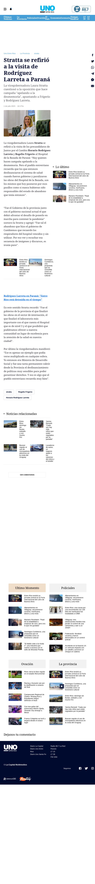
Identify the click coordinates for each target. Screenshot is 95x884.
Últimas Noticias (8, 18)
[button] (5, 9)
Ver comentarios (27, 475)
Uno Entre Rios (10, 53)
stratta (36, 53)
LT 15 (88, 18)
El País (47, 18)
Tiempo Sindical (74, 18)
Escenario (65, 18)
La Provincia (22, 18)
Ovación (41, 18)
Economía (55, 18)
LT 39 (84, 18)
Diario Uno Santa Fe (38, 754)
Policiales (32, 18)
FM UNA (54, 757)
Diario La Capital (36, 746)
